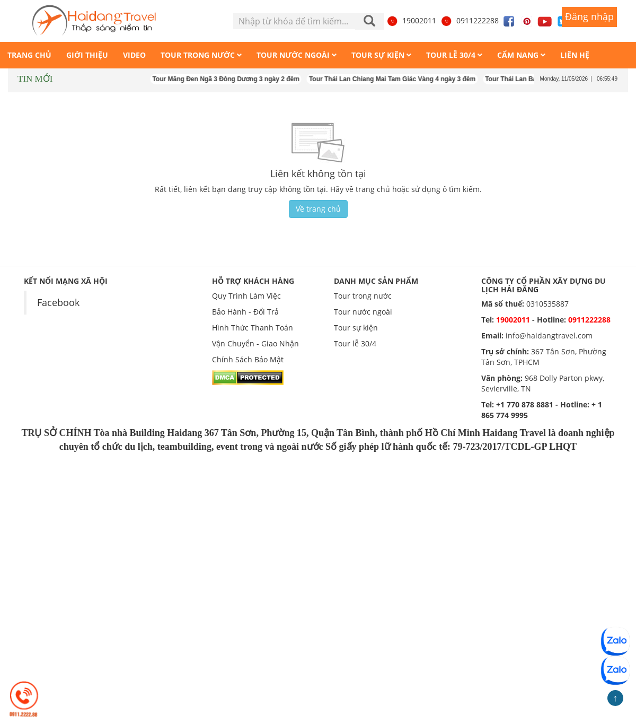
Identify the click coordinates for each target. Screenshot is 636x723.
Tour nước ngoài (363, 312)
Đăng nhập (589, 16)
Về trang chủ (318, 209)
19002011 (411, 20)
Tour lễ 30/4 (355, 343)
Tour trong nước (363, 296)
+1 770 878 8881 (524, 404)
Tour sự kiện (356, 328)
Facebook (58, 302)
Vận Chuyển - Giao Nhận (255, 343)
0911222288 (469, 20)
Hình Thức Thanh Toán (252, 328)
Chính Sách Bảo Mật (248, 359)
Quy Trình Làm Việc (246, 296)
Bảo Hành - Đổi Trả (245, 312)
